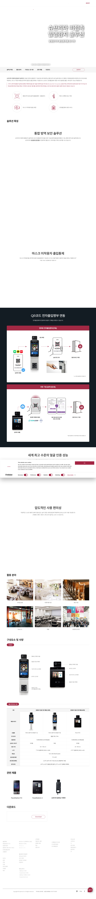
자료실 (53, 850)
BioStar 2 (21, 845)
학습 (36, 845)
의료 (4, 864)
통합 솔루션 (21, 868)
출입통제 (5, 841)
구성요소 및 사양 (29, 69)
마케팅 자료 (38, 843)
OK (84, 884)
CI (71, 843)
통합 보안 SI (9, 8)
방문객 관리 (5, 845)
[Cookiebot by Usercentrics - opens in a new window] (9, 896)
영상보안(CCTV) (6, 843)
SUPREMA (9, 4)
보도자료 (73, 845)
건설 (4, 862)
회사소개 (73, 839)
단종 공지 (37, 847)
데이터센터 (5, 866)
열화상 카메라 (31, 198)
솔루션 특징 (10, 69)
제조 (4, 870)
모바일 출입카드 (6, 849)
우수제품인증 (55, 846)
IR (71, 851)
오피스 (4, 858)
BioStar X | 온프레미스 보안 (25, 841)
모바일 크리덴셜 (22, 860)
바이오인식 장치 (22, 856)
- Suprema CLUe (23, 877)
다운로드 (48, 69)
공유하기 (87, 69)
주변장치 (21, 862)
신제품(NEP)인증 (56, 842)
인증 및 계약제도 (55, 839)
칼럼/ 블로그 (73, 847)
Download (38, 817)
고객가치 (73, 841)
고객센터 (37, 839)
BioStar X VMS (22, 843)
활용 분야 (18, 69)
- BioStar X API (23, 871)
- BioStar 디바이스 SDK (24, 875)
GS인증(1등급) (55, 844)
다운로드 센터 (38, 841)
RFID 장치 (21, 858)
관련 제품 (39, 69)
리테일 (4, 868)
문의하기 (88, 3)
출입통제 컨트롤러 (23, 854)
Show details (70, 896)
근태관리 (5, 851)
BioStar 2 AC (22, 847)
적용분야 (18, 8)
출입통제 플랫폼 (35, 140)
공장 (4, 860)
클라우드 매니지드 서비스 (8, 847)
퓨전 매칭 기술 (39, 460)
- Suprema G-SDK (23, 873)
